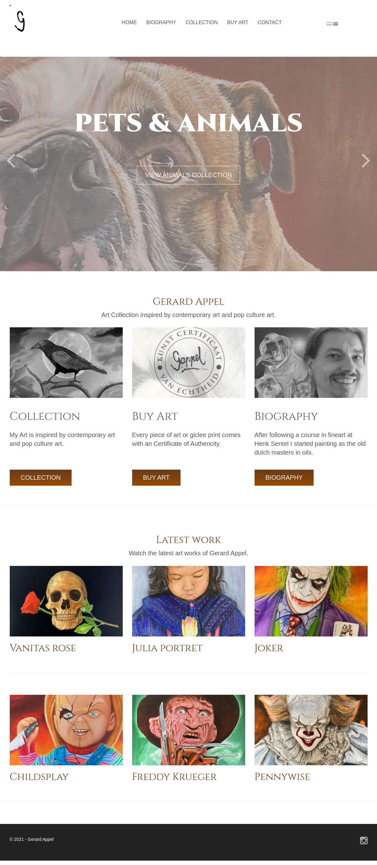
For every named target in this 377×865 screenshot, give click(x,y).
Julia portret (167, 648)
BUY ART (156, 477)
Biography (161, 22)
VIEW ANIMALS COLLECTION (188, 174)
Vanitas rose (43, 648)
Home (129, 22)
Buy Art (237, 22)
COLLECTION (41, 477)
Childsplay (39, 777)
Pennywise (282, 777)
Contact (270, 22)
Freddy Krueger (174, 777)
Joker (269, 648)
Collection (202, 22)
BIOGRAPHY (284, 477)
